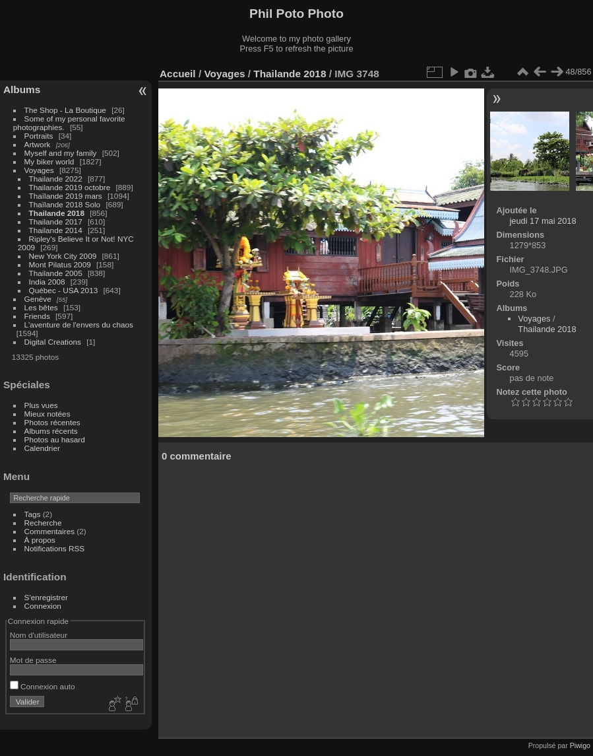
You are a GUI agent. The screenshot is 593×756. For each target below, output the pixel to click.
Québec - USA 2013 (63, 290)
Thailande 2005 (55, 273)
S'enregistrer (46, 597)
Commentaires (49, 531)
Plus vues (41, 405)
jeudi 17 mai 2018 (543, 221)
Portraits (38, 135)
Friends (37, 316)
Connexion (42, 605)
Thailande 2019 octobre (70, 187)
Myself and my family (60, 153)
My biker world (49, 161)
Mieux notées (47, 413)
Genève (37, 298)
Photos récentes (52, 422)
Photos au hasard (54, 439)
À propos (39, 539)
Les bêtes (41, 307)
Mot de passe (33, 660)
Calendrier (42, 448)
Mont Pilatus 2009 (60, 264)
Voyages (39, 170)
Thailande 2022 (55, 178)
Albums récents (51, 431)
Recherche (43, 522)
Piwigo (580, 745)
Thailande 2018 (56, 213)
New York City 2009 (63, 256)
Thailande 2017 (55, 221)
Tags (32, 514)
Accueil (178, 73)
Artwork (37, 144)
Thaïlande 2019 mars (65, 195)
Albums (21, 89)
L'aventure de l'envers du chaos (78, 324)
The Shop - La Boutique (65, 110)
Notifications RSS (54, 548)
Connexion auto (42, 686)
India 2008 (47, 281)
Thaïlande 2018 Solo (65, 204)
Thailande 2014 (55, 230)
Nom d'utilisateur (38, 635)
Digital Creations (52, 341)
